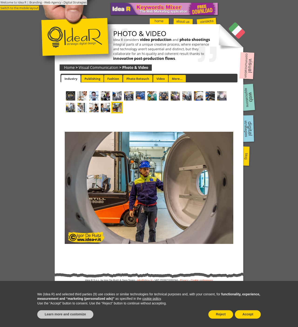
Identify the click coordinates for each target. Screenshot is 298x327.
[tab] (71, 78)
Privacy (184, 280)
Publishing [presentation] (92, 79)
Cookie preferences (202, 280)
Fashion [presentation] (113, 79)
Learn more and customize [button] (65, 314)
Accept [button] (247, 314)
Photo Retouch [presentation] (137, 79)
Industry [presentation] (70, 79)
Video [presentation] (160, 79)
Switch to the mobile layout (19, 8)
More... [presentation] (177, 79)
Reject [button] (221, 314)
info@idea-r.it (144, 280)
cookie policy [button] (151, 298)
